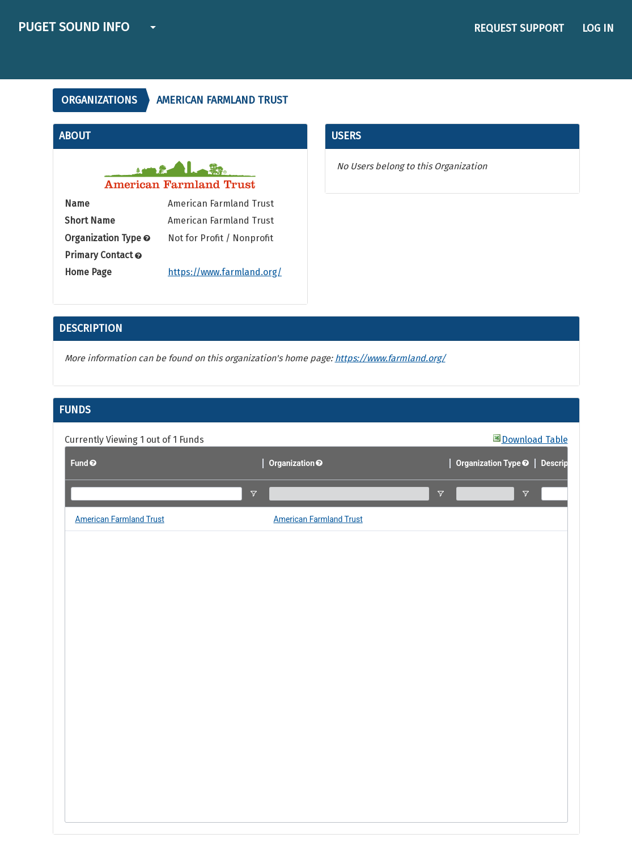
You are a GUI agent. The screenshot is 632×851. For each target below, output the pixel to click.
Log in (598, 28)
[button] (151, 28)
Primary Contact (103, 255)
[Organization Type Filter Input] (485, 494)
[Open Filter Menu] (253, 493)
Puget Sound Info (73, 27)
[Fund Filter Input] (156, 494)
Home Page (88, 272)
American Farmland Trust (119, 519)
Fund (79, 463)
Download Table (535, 439)
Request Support (519, 28)
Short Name (90, 220)
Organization (292, 463)
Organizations (99, 100)
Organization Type (107, 238)
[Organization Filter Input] (349, 494)
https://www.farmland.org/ (225, 272)
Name (77, 203)
